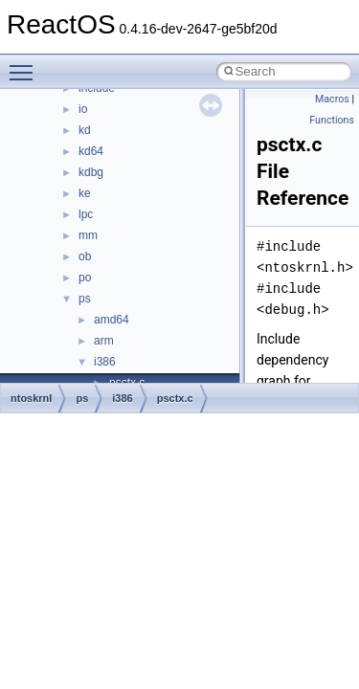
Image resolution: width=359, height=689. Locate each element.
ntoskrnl (31, 398)
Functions (331, 120)
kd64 (91, 151)
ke (85, 193)
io (83, 109)
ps (85, 298)
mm (88, 235)
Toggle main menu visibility (26, 64)
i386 (105, 361)
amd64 (111, 319)
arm (104, 340)
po (85, 277)
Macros (332, 99)
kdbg (91, 172)
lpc (86, 214)
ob (85, 256)
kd (85, 130)
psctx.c (175, 398)
